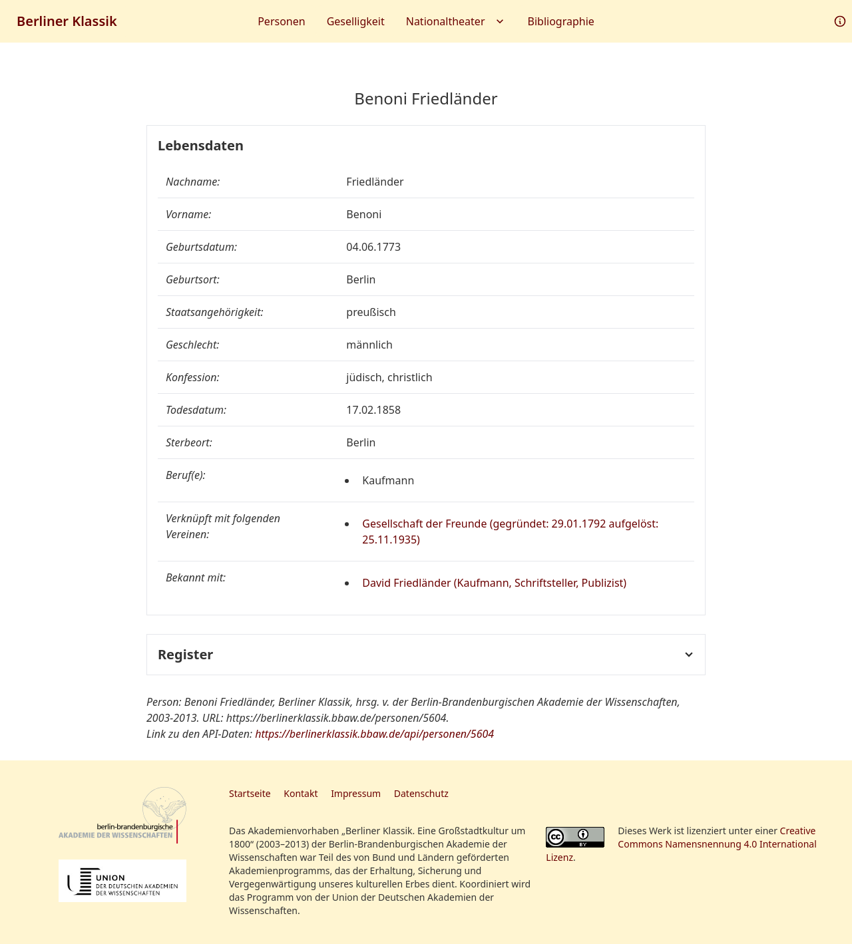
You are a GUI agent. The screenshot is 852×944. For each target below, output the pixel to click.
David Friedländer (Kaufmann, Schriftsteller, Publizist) (494, 582)
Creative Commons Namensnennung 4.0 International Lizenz (681, 844)
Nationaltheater (456, 21)
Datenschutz (421, 793)
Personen (281, 21)
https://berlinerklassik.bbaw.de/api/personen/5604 (374, 733)
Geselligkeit (356, 21)
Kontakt (301, 793)
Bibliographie (561, 21)
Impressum (356, 793)
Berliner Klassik (67, 21)
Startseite (250, 793)
